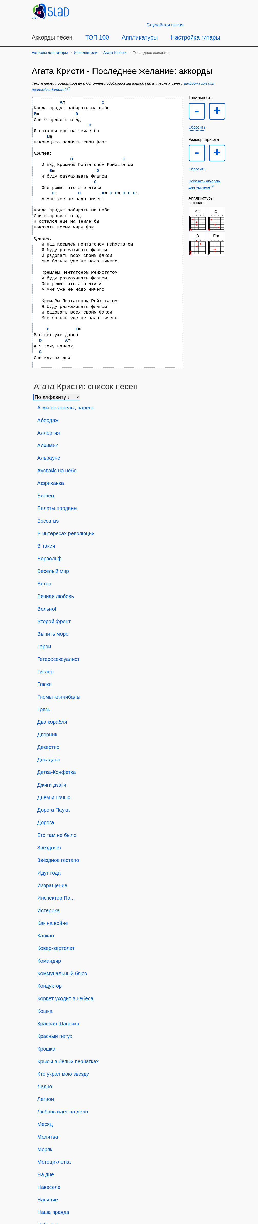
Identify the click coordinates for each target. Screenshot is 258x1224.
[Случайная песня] (165, 25)
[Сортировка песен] (56, 397)
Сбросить (197, 127)
